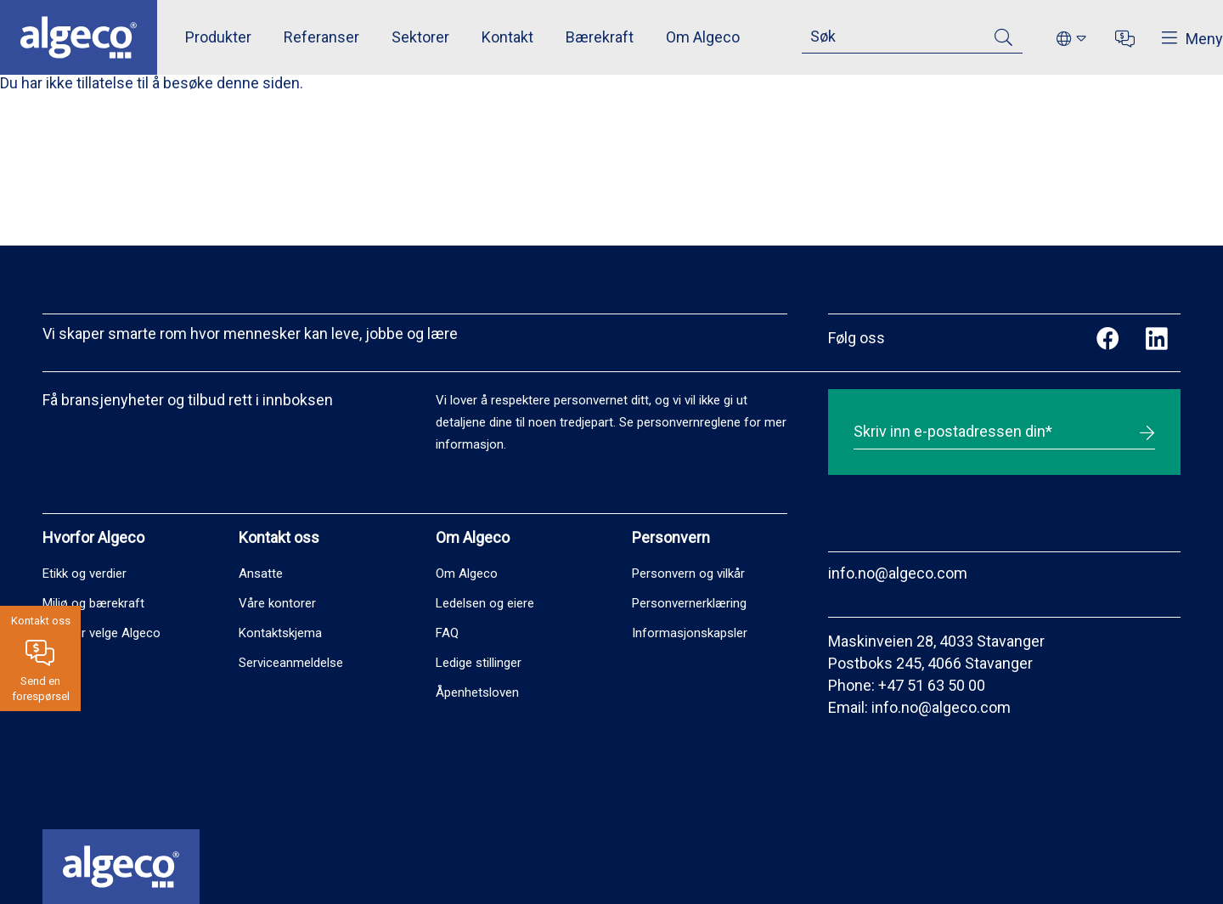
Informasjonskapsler (689, 633)
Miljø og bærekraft (93, 603)
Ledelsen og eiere (485, 603)
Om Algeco (703, 37)
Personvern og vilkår (688, 573)
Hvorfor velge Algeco (101, 633)
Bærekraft (600, 37)
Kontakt (507, 37)
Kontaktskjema (280, 633)
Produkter (218, 37)
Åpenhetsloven (477, 692)
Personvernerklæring (689, 603)
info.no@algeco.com (897, 573)
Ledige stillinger (478, 662)
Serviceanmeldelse (291, 662)
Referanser (321, 37)
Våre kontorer (277, 603)
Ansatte (261, 573)
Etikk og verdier (84, 573)
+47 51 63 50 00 (931, 685)
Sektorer (420, 37)
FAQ (447, 633)
